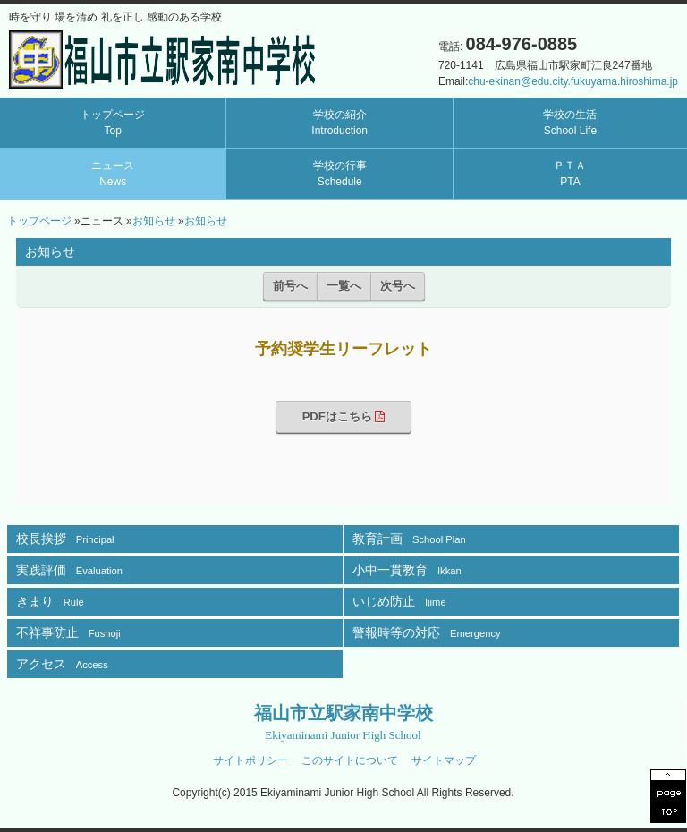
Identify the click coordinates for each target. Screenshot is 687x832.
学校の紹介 (339, 122)
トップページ (113, 122)
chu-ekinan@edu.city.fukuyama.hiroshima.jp (573, 81)
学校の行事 (340, 173)
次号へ (397, 286)
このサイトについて (349, 760)
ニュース (112, 173)
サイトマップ (443, 760)
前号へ (290, 286)
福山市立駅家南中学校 (343, 722)
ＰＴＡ (570, 173)
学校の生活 (570, 122)
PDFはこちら (344, 416)
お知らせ (153, 221)
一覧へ (344, 286)
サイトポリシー (250, 760)
